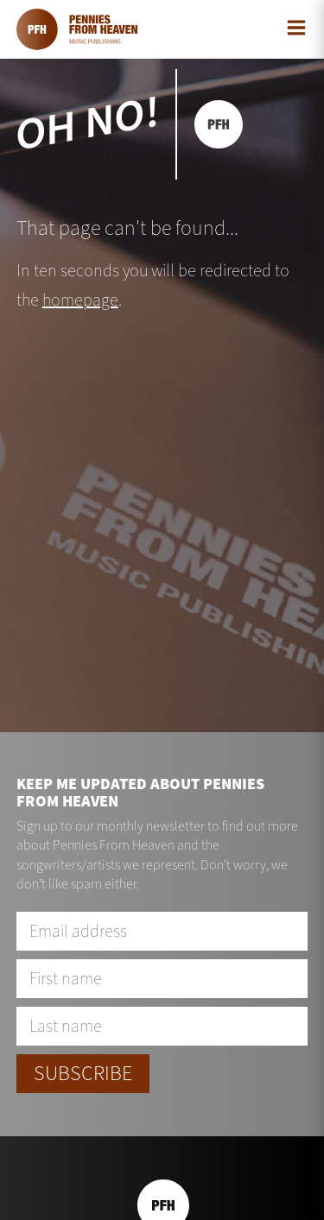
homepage (80, 300)
